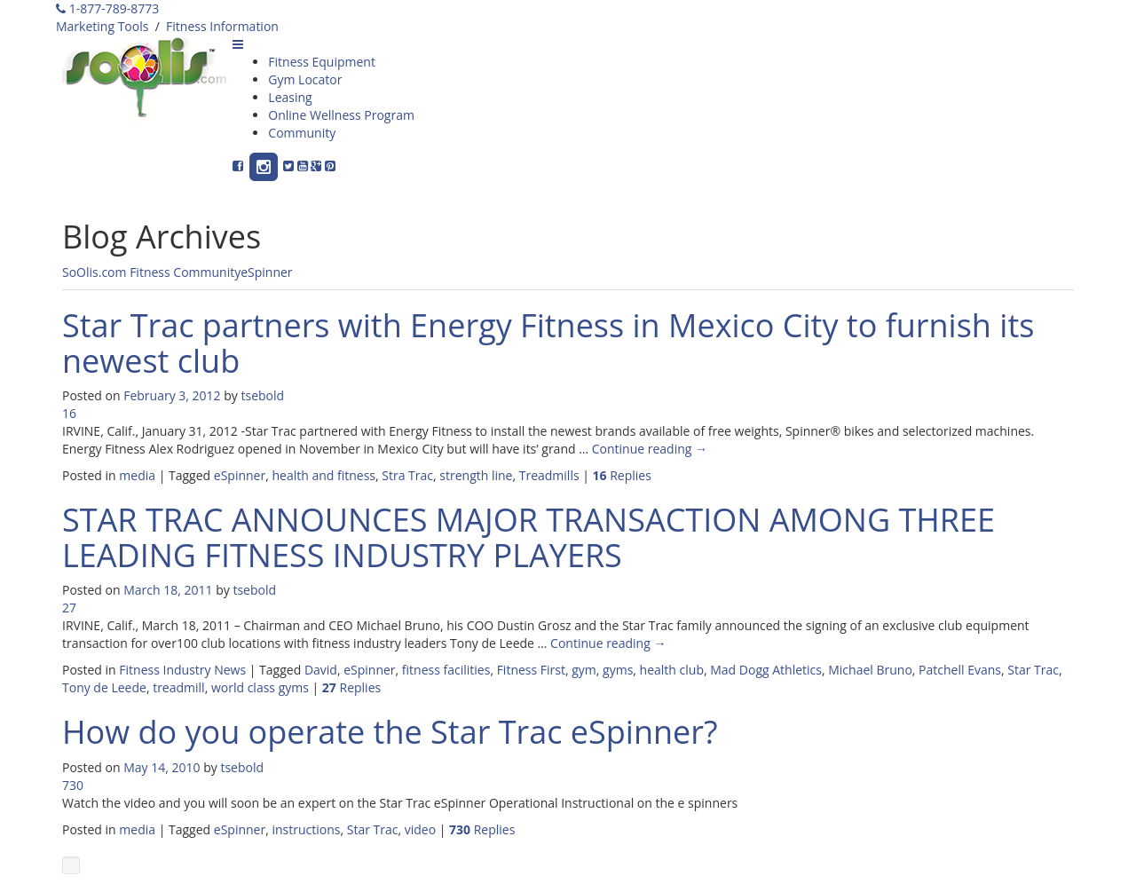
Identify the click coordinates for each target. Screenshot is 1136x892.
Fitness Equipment (321, 61)
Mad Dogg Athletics (766, 669)
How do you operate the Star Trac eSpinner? (390, 732)
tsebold (262, 395)
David (320, 669)
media (137, 475)
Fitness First (531, 669)
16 (69, 413)
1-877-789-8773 (107, 8)
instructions (306, 829)
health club (672, 669)
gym (584, 669)
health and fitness (323, 475)
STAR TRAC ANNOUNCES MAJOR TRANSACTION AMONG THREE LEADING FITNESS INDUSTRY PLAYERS (528, 537)
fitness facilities (446, 669)
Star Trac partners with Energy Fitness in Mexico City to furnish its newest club (548, 343)
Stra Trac (407, 475)
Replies (622, 475)
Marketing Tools (102, 26)
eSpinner (266, 272)
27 (69, 607)
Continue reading (649, 448)
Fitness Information (222, 26)
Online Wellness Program (341, 115)
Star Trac (1033, 669)
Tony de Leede (104, 687)
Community (301, 132)
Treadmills (549, 475)
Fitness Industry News (182, 669)
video (420, 829)
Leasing (290, 97)
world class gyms (260, 687)
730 (72, 785)
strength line (475, 475)
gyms (618, 669)
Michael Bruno (870, 669)
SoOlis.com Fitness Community (151, 272)
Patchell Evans (960, 669)
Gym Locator (305, 79)
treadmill (178, 687)
